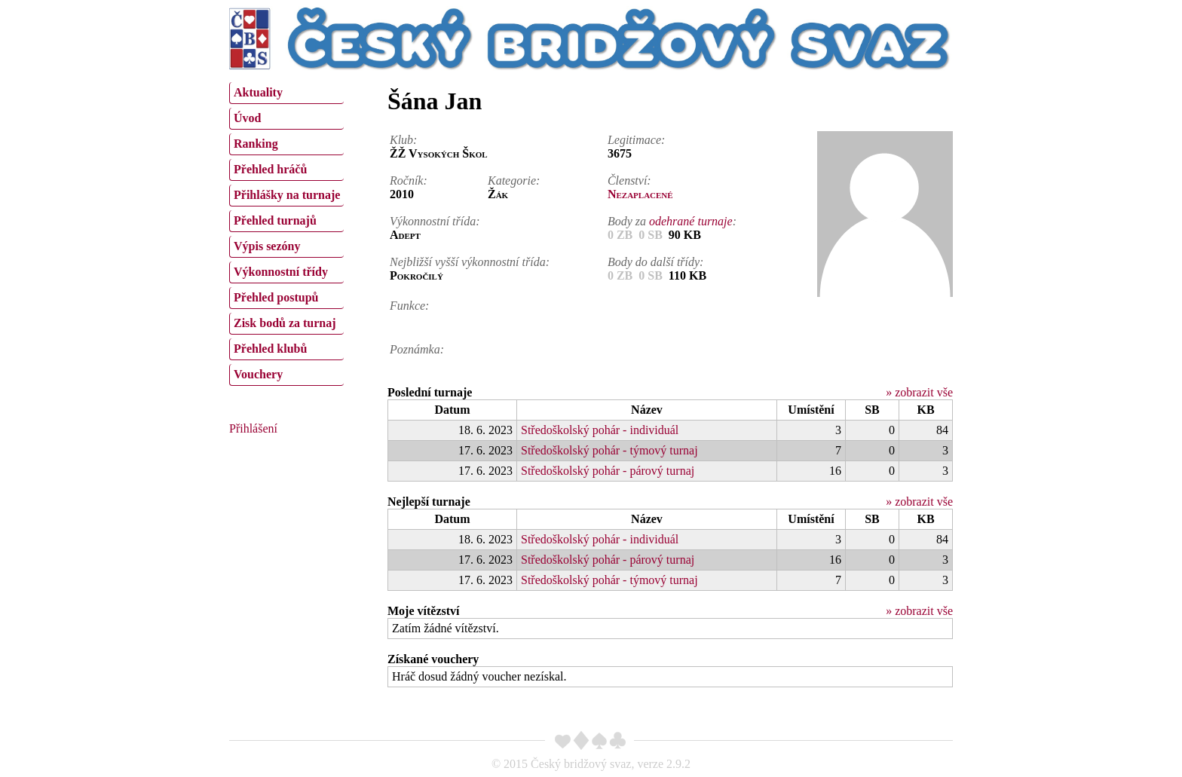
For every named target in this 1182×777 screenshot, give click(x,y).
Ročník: (408, 180)
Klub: (403, 139)
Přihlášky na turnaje (287, 194)
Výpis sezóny (267, 246)
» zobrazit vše (919, 392)
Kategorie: (514, 180)
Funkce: (409, 305)
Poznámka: (417, 349)
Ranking (256, 143)
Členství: (629, 180)
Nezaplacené (640, 194)
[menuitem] (286, 93)
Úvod (247, 118)
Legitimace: (636, 139)
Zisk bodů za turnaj (285, 323)
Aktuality (258, 92)
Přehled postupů (276, 297)
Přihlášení (253, 428)
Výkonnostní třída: (435, 221)
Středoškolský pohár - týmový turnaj (609, 450)
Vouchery (258, 374)
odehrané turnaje (691, 221)
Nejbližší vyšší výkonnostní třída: (470, 261)
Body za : (672, 221)
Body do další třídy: (656, 261)
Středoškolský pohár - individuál (599, 430)
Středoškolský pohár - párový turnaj (607, 470)
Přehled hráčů (270, 169)
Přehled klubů (270, 348)
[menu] (286, 232)
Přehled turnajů (275, 220)
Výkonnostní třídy (281, 271)
